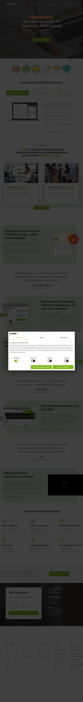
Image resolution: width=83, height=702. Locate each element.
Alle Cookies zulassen (63, 367)
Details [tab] (41, 337)
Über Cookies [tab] (63, 337)
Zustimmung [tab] (19, 337)
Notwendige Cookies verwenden (41, 367)
